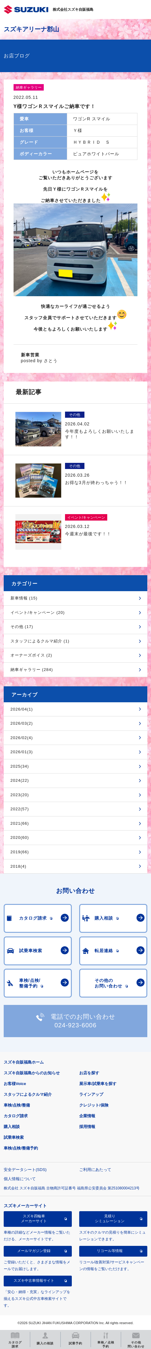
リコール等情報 (110, 1251)
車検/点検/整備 (17, 1105)
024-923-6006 (76, 1025)
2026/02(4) (21, 737)
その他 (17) (21, 626)
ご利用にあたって (95, 1169)
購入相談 (12, 1126)
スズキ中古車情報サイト (34, 1280)
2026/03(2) (21, 723)
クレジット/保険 (93, 1105)
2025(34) (19, 766)
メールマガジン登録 (34, 1251)
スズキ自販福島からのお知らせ (32, 1073)
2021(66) (19, 823)
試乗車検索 (14, 1137)
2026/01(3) (21, 752)
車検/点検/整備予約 (21, 1148)
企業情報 (87, 1116)
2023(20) (19, 795)
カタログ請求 (16, 1116)
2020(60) (19, 837)
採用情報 (87, 1126)
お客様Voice (15, 1083)
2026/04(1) (21, 709)
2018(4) (18, 866)
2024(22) (19, 780)
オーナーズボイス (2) (31, 655)
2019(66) (19, 852)
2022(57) (19, 809)
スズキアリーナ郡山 (31, 29)
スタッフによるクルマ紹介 (28, 1094)
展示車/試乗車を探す (97, 1083)
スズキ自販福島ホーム (24, 1062)
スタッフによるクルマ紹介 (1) (40, 641)
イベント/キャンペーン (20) (37, 612)
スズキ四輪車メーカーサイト (34, 1218)
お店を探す (89, 1073)
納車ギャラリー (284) (31, 669)
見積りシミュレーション (109, 1218)
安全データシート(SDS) (25, 1169)
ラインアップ (91, 1094)
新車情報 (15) (24, 598)
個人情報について (20, 1178)
